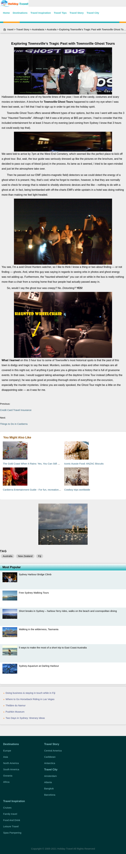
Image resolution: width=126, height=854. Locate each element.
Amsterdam (50, 776)
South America (11, 769)
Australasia (38, 29)
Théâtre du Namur (16, 705)
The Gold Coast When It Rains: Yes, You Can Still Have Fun (35, 463)
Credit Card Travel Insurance (16, 410)
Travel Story (77, 12)
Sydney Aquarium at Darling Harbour (39, 665)
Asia (5, 756)
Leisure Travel (11, 826)
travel (10, 29)
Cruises (7, 807)
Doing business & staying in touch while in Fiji (30, 692)
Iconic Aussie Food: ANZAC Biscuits (84, 463)
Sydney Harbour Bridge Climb (35, 574)
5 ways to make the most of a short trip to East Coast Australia (53, 647)
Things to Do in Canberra (14, 423)
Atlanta (48, 782)
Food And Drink (11, 820)
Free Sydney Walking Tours (34, 592)
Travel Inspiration (41, 12)
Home (6, 12)
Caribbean (49, 756)
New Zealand (25, 556)
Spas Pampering (12, 832)
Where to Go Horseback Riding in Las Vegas (30, 699)
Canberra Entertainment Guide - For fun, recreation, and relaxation (39, 489)
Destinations (20, 12)
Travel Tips (60, 12)
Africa (6, 781)
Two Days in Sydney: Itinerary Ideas (25, 718)
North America (11, 763)
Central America (53, 750)
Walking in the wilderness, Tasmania (38, 629)
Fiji (39, 556)
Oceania (7, 775)
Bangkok (49, 788)
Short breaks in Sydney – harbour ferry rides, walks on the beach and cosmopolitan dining (68, 611)
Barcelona (49, 794)
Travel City (93, 12)
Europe (7, 750)
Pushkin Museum (15, 711)
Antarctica (49, 763)
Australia (51, 29)
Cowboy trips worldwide (77, 489)
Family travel (10, 813)
